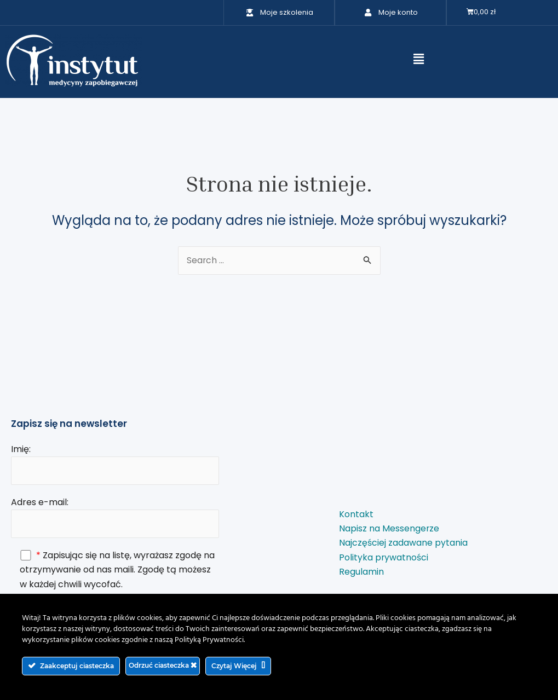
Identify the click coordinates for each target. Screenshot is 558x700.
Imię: (115, 463)
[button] (418, 59)
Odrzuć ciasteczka (163, 665)
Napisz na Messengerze (389, 528)
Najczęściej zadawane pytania (403, 543)
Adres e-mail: (115, 516)
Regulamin (361, 572)
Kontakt (356, 514)
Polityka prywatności (384, 557)
